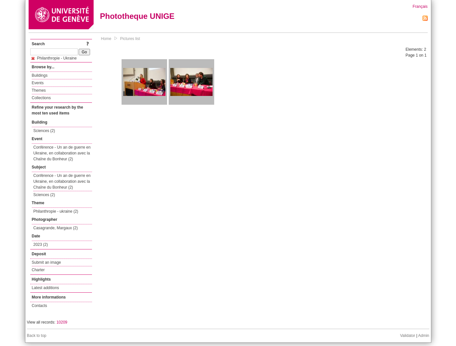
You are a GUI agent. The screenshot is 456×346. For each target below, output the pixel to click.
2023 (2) (40, 244)
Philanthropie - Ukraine (54, 58)
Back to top (36, 335)
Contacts (39, 305)
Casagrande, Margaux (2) (55, 228)
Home (106, 38)
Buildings (40, 75)
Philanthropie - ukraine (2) (55, 211)
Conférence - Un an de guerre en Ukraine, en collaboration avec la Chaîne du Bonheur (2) (62, 153)
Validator (407, 335)
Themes (39, 90)
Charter (38, 270)
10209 (62, 322)
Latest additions (45, 288)
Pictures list (130, 38)
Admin (423, 335)
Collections (41, 98)
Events (38, 83)
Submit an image (46, 262)
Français (419, 6)
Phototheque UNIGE (137, 16)
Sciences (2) (44, 130)
